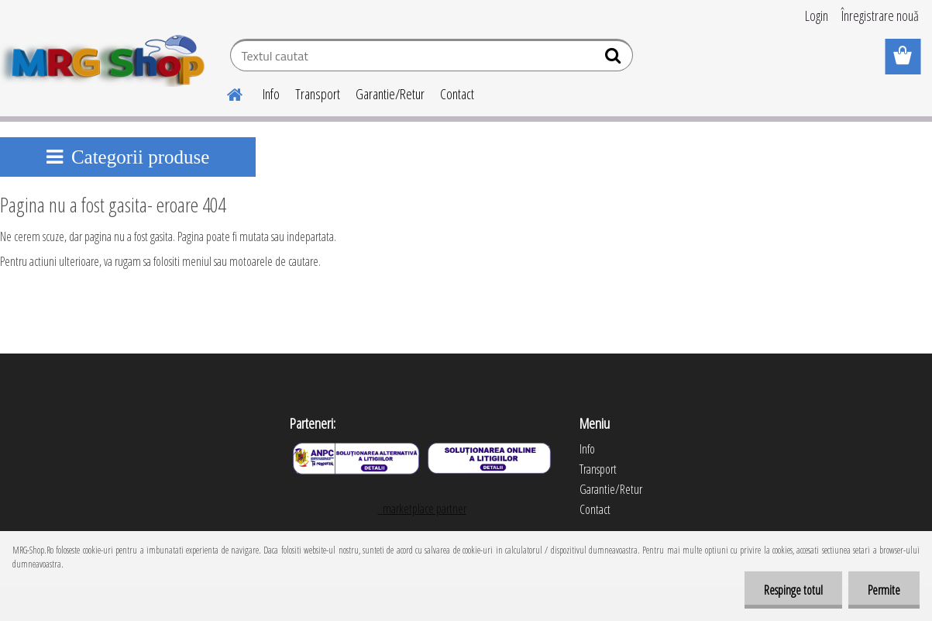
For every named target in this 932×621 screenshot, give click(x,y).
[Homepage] (225, 92)
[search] (614, 59)
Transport (317, 94)
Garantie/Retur (390, 94)
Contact (457, 94)
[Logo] (106, 57)
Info (271, 94)
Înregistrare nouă (880, 15)
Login (816, 15)
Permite (884, 590)
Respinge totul (793, 590)
